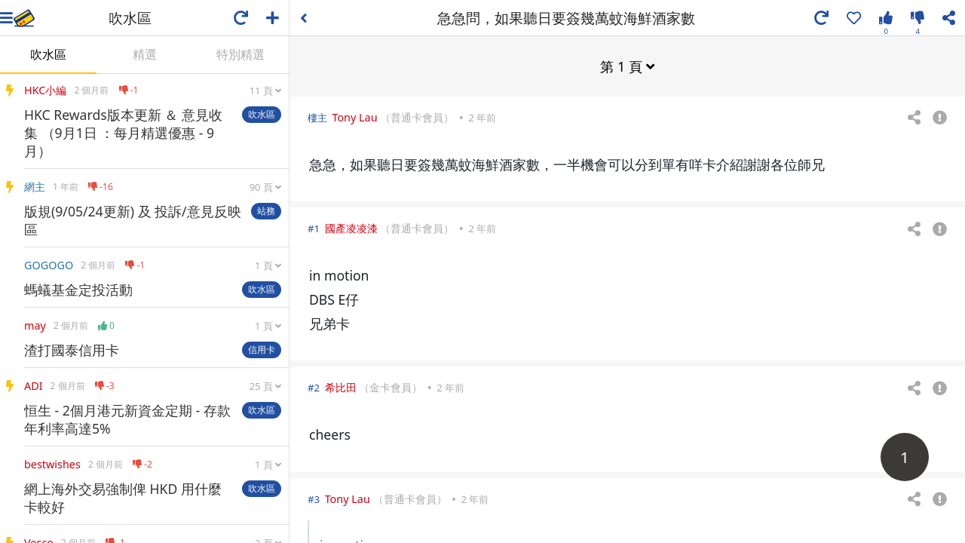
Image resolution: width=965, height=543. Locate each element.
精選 (145, 54)
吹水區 (48, 54)
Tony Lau (354, 116)
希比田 (341, 386)
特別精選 (240, 54)
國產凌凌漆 (351, 227)
